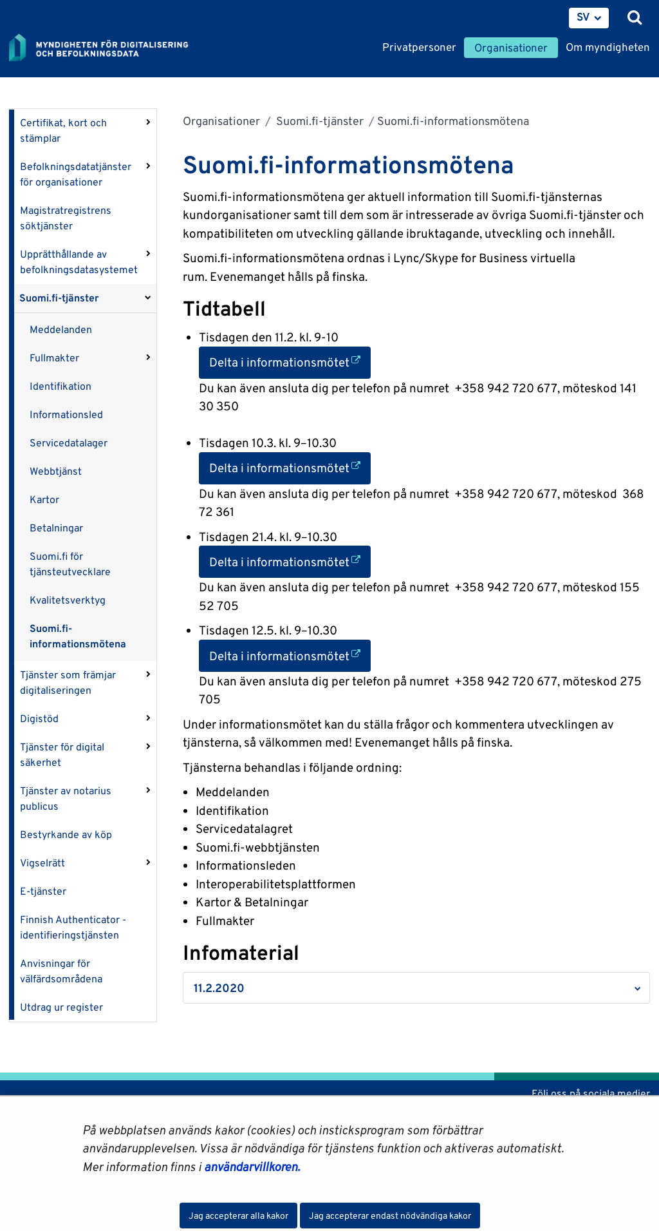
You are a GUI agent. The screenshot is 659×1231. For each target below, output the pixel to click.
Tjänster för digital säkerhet (62, 754)
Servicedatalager (68, 443)
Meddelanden (61, 329)
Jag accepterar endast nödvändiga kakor (390, 1215)
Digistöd (39, 718)
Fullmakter (54, 358)
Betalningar (56, 528)
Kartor (44, 499)
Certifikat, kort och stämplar (63, 130)
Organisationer (221, 120)
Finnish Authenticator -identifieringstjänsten (73, 927)
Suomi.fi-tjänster (59, 298)
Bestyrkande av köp (66, 834)
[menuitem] (589, 18)
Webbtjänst (56, 471)
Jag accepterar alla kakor (238, 1215)
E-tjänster (43, 891)
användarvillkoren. (252, 1166)
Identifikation (60, 386)
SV (583, 17)
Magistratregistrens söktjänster (65, 218)
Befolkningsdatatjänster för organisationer (75, 174)
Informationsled (66, 414)
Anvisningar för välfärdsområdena (61, 971)
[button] (416, 988)
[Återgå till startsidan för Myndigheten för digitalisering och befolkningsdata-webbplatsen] (107, 48)
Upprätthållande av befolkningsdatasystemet (79, 261)
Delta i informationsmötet (290, 361)
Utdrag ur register (61, 1007)
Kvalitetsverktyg (68, 600)
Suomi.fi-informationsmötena (78, 636)
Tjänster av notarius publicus (65, 798)
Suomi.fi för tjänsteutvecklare (70, 563)
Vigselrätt (42, 863)
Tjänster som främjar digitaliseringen (68, 682)
